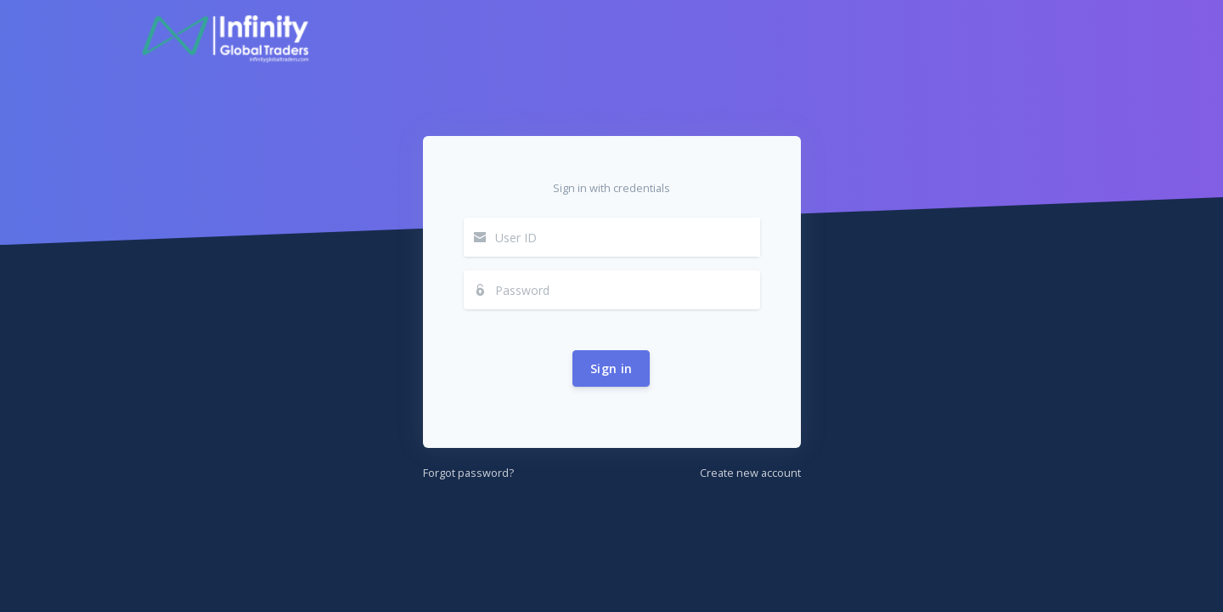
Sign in (611, 368)
